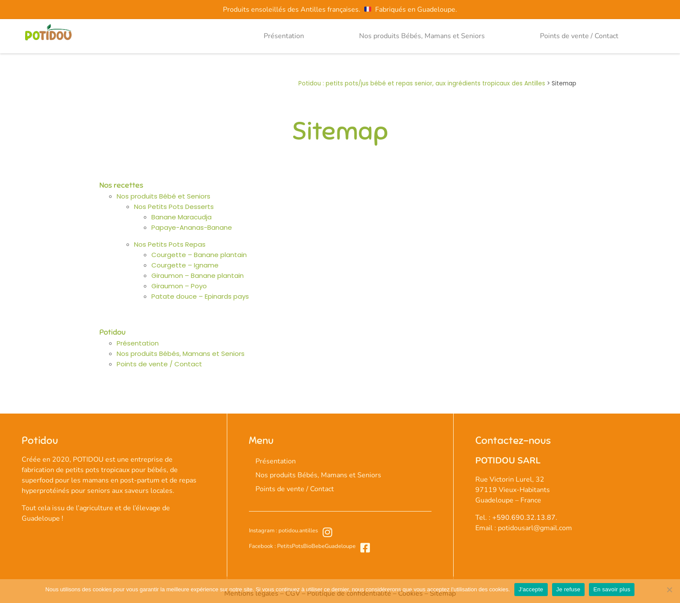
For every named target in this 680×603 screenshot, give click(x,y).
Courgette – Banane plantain (199, 254)
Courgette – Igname (185, 265)
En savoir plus (611, 589)
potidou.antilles (297, 531)
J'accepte (531, 589)
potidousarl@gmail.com (535, 528)
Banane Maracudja (181, 217)
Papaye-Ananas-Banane (191, 227)
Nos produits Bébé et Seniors (163, 196)
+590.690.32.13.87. (524, 517)
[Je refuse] (669, 589)
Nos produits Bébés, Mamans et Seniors (422, 36)
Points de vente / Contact (579, 36)
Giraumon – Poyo (179, 285)
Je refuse (568, 589)
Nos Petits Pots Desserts (174, 206)
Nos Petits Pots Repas (170, 244)
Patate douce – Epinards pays (200, 296)
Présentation (284, 36)
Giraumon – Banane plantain (197, 275)
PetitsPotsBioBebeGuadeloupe (316, 546)
